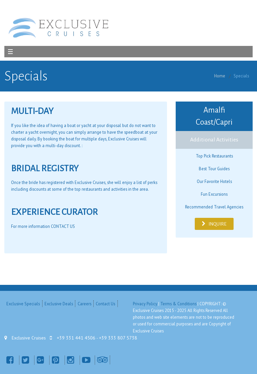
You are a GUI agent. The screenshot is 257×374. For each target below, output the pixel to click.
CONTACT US (63, 226)
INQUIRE (214, 224)
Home (219, 75)
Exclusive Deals (59, 303)
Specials (241, 75)
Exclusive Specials (23, 303)
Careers (84, 303)
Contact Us (105, 303)
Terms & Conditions (178, 303)
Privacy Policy (145, 303)
